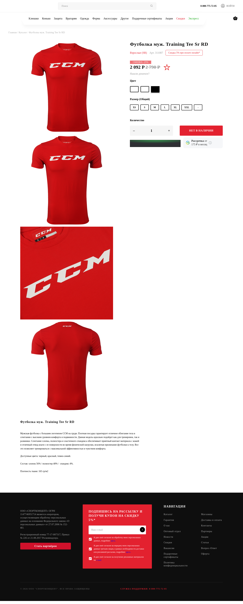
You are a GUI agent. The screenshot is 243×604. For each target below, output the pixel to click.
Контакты (207, 529)
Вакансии (169, 552)
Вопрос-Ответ (210, 552)
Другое (124, 18)
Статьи (206, 546)
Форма (96, 18)
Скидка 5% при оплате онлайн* (184, 52)
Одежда (84, 18)
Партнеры (207, 535)
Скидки (180, 18)
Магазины (207, 514)
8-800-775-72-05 (208, 6)
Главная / (13, 32)
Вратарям (71, 18)
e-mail (98, 560)
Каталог (168, 514)
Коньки (46, 18)
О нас (167, 529)
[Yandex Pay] (155, 143)
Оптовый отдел (172, 535)
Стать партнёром (45, 546)
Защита (58, 18)
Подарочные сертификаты (147, 18)
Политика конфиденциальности (176, 568)
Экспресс (193, 18)
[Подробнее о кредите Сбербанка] (210, 142)
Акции (169, 18)
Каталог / (24, 32)
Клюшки (34, 18)
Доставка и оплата (208, 522)
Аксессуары (110, 18)
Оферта (206, 558)
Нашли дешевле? (140, 73)
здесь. (113, 541)
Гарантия (169, 520)
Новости (168, 540)
